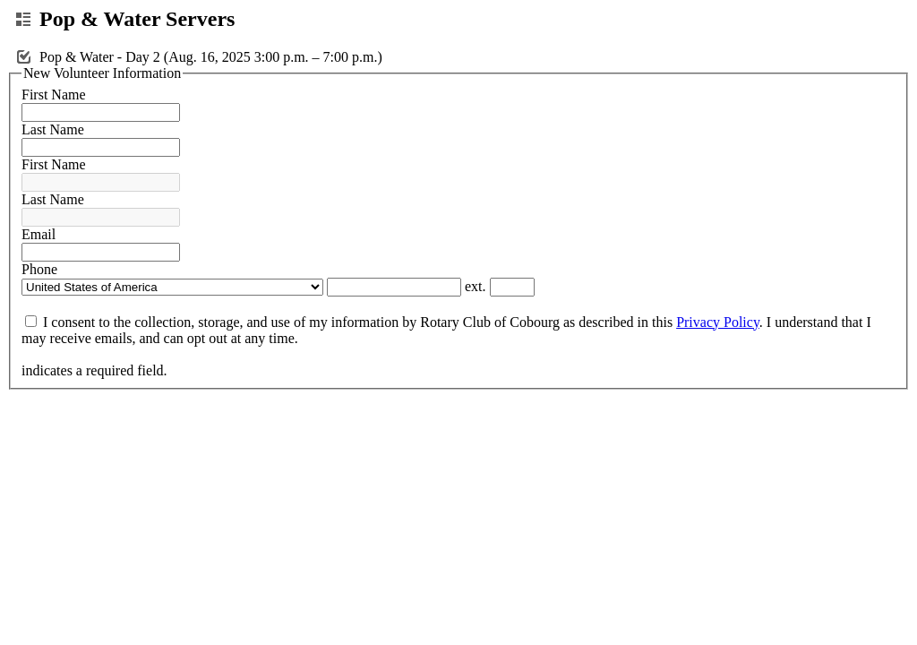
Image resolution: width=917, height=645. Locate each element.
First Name (53, 94)
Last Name (52, 129)
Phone (39, 269)
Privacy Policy (717, 322)
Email (38, 234)
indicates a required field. (94, 370)
